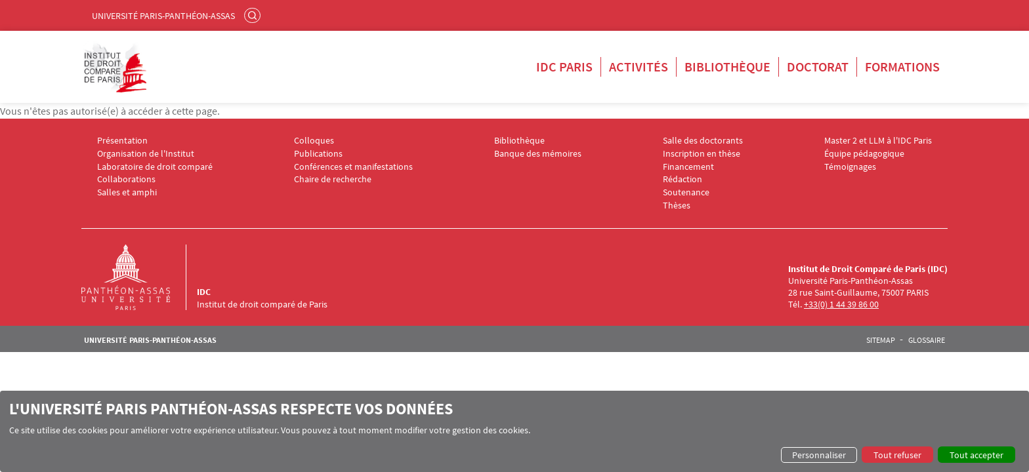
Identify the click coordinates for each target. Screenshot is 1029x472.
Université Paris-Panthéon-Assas (163, 15)
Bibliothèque (727, 66)
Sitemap (880, 340)
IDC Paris (564, 66)
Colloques (314, 140)
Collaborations (126, 179)
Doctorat (818, 66)
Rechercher (254, 15)
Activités (638, 66)
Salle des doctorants (703, 140)
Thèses (676, 205)
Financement (688, 166)
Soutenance (686, 192)
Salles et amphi (127, 192)
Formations (902, 66)
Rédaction (682, 179)
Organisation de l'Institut (145, 153)
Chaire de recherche (332, 179)
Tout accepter (976, 455)
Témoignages (850, 166)
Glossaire (926, 340)
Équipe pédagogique (864, 153)
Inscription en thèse (701, 153)
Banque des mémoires (537, 153)
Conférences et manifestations (353, 166)
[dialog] (514, 431)
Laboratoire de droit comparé (155, 166)
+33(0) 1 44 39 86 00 (841, 304)
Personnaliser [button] (819, 455)
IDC (204, 292)
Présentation (122, 140)
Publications (318, 153)
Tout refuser (897, 455)
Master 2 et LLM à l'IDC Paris (878, 140)
